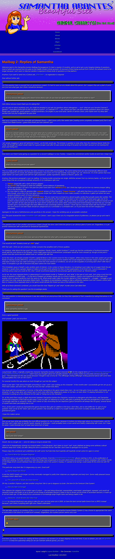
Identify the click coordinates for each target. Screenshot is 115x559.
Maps (57, 42)
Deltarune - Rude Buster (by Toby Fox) (22, 498)
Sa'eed (4, 501)
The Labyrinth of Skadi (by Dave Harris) (23, 480)
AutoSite (75, 551)
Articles (57, 45)
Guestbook (57, 52)
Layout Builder (53, 551)
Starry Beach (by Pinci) (16, 471)
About (57, 35)
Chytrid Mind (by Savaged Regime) (21, 455)
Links (57, 48)
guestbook (37, 510)
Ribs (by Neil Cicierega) (17, 487)
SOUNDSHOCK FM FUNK (65, 458)
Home (57, 32)
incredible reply (32, 216)
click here (40, 75)
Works (57, 39)
